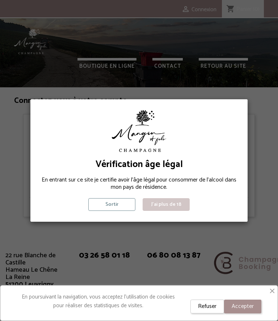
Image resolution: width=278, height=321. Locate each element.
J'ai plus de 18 (166, 204)
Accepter (243, 306)
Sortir (111, 204)
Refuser (207, 306)
